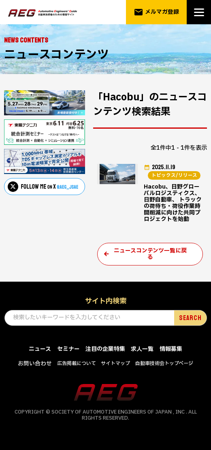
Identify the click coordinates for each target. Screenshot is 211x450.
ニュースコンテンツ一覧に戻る (150, 257)
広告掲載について (76, 367)
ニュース (40, 352)
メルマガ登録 (156, 12)
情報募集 (171, 352)
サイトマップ (115, 367)
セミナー (68, 352)
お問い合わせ (35, 367)
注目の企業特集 (105, 352)
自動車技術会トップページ (164, 367)
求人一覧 (142, 352)
